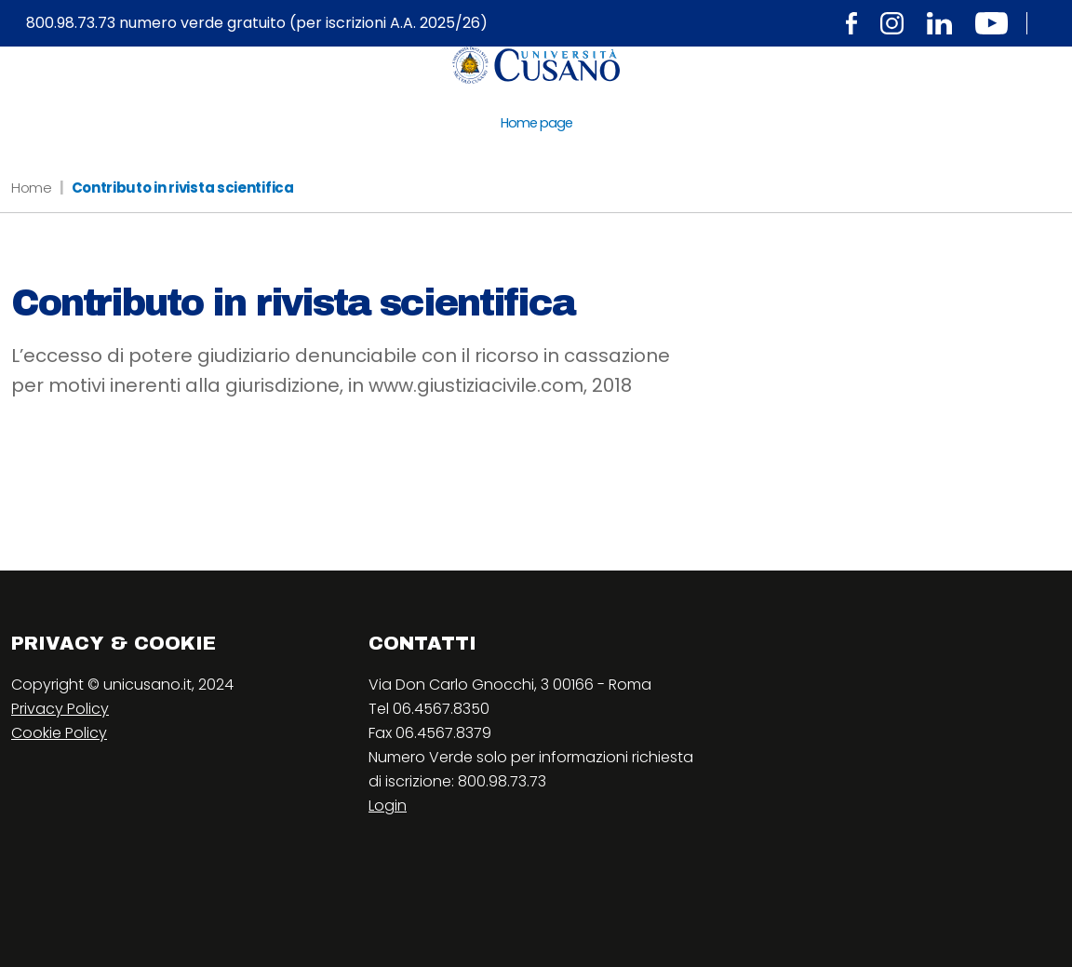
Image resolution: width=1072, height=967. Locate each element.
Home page (536, 123)
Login (387, 805)
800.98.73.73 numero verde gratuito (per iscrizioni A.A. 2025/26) (257, 23)
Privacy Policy (60, 708)
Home (31, 187)
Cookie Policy (59, 733)
